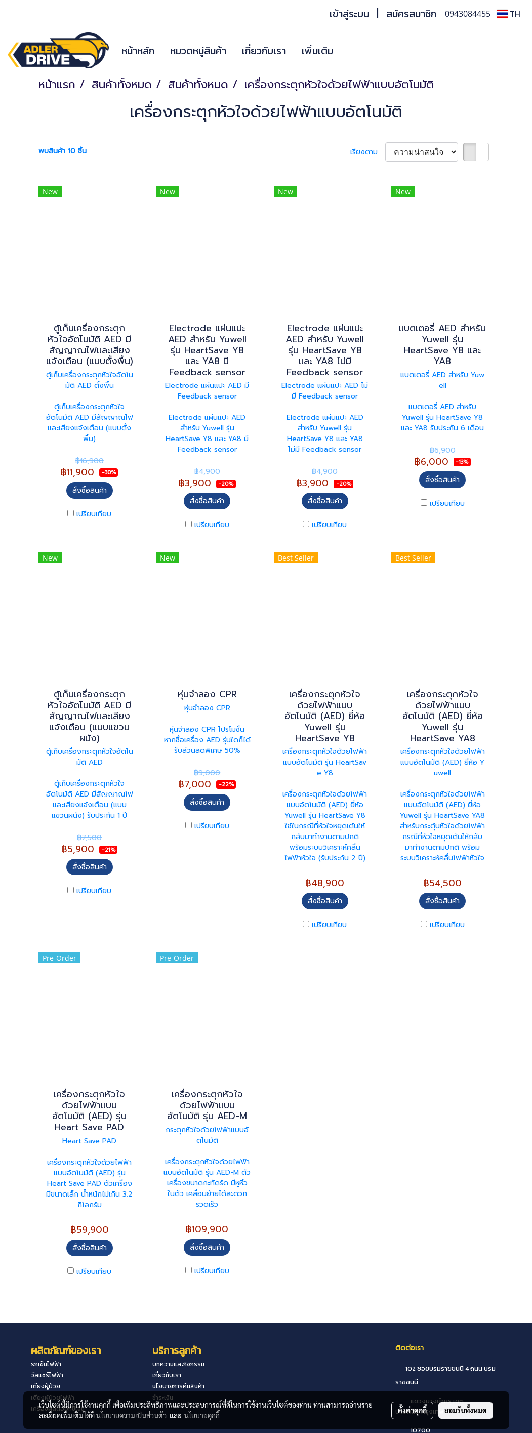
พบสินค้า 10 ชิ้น (62, 151)
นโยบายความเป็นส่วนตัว (131, 1415)
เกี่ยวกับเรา (264, 50)
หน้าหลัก (137, 50)
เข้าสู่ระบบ (350, 13)
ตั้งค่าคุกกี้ (412, 1410)
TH (508, 14)
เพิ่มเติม (317, 50)
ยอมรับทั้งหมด (465, 1410)
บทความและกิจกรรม (178, 1364)
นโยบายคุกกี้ (202, 1415)
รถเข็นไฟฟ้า (46, 1364)
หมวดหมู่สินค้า (198, 50)
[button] (356, 51)
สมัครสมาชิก (411, 13)
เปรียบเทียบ (93, 514)
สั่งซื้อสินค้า (89, 490)
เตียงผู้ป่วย (45, 1386)
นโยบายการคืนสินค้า (178, 1386)
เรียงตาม (367, 152)
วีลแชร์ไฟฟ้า (47, 1375)
